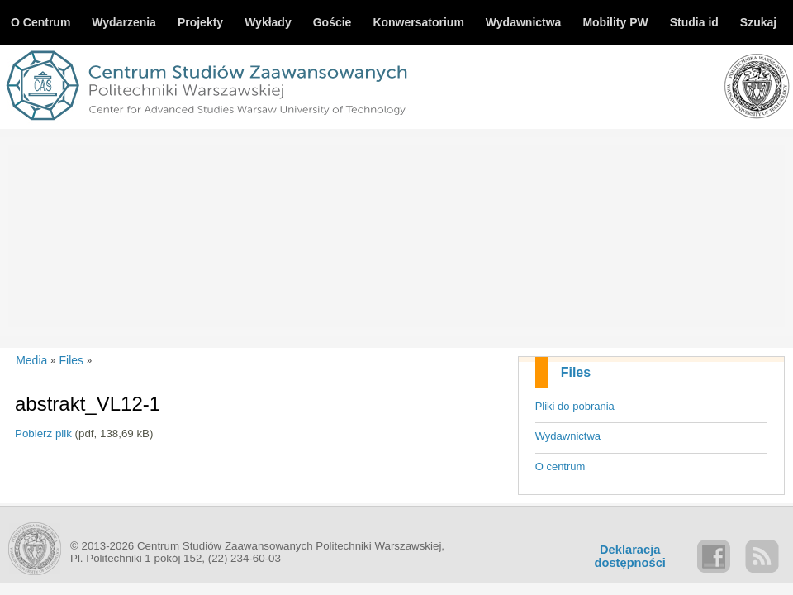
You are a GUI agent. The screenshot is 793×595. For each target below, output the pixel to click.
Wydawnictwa (568, 436)
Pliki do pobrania (575, 406)
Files (576, 372)
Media (31, 360)
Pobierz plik (43, 433)
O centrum (560, 466)
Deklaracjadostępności (630, 556)
